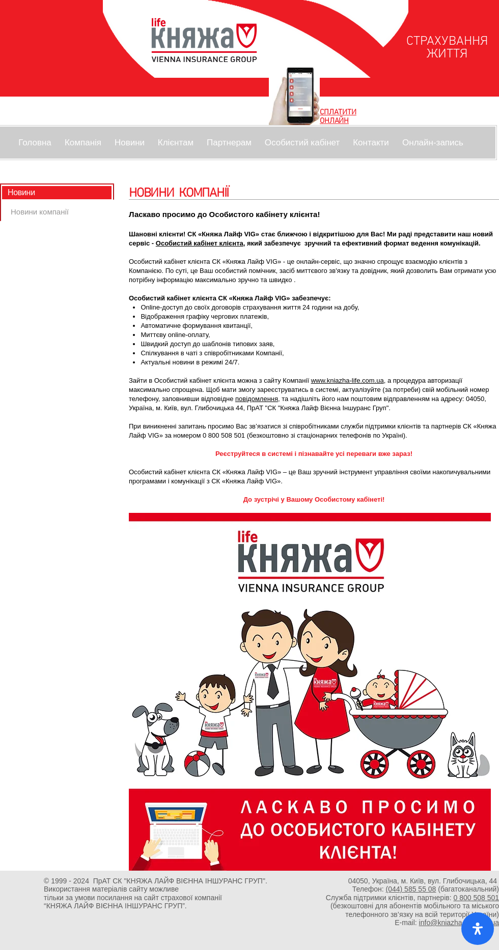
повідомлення (256, 399)
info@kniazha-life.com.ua (459, 922)
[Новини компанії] (40, 211)
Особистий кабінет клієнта (199, 243)
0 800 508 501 (476, 898)
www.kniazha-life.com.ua (347, 380)
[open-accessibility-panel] (477, 928)
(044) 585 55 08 (411, 889)
